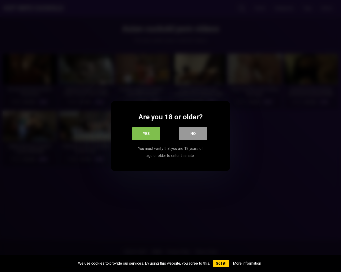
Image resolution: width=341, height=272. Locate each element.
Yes (146, 133)
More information (247, 263)
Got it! (221, 263)
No (193, 133)
